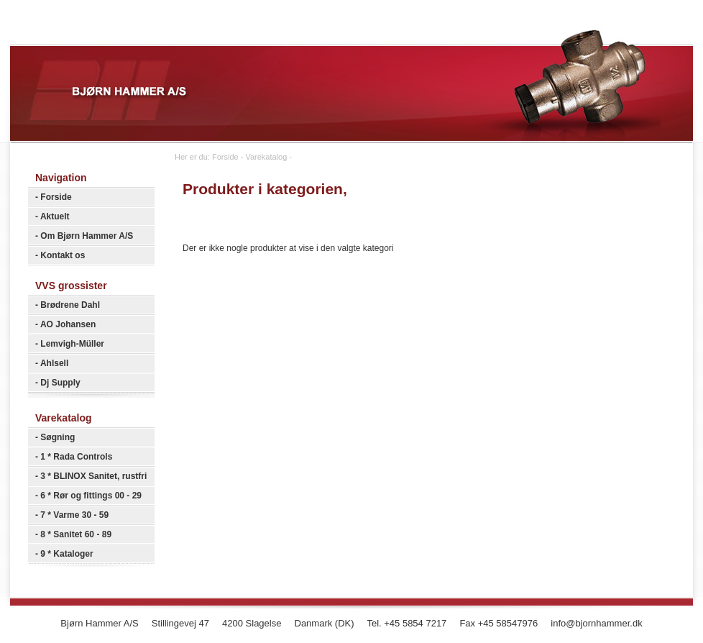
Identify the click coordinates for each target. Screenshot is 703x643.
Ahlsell (54, 363)
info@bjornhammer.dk (596, 623)
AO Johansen (68, 324)
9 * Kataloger (66, 554)
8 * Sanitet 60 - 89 (75, 534)
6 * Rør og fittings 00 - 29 (91, 496)
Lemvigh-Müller (72, 344)
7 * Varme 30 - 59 (74, 515)
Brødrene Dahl (70, 305)
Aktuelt (55, 216)
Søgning (57, 437)
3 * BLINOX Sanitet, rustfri (93, 476)
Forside (55, 197)
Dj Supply (60, 383)
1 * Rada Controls (76, 457)
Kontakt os (62, 255)
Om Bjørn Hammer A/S (86, 236)
